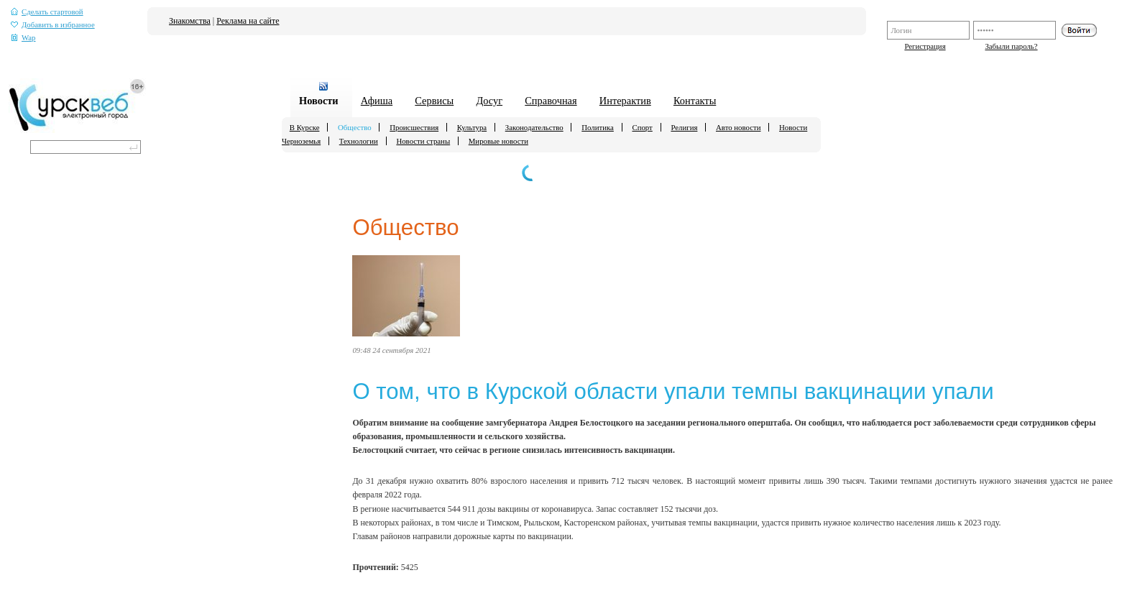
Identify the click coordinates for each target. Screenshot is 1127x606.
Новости (319, 100)
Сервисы (434, 100)
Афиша (376, 100)
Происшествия (414, 127)
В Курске (305, 127)
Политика (597, 127)
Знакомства (190, 21)
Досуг (489, 100)
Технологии (358, 141)
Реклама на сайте (247, 21)
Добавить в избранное (53, 25)
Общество (355, 127)
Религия (684, 127)
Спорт (642, 127)
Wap (23, 38)
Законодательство (534, 127)
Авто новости (738, 127)
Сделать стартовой (47, 12)
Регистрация (924, 46)
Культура (472, 127)
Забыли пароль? (1011, 46)
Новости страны (423, 141)
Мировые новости (498, 141)
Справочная (550, 100)
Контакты (694, 100)
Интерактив (625, 100)
